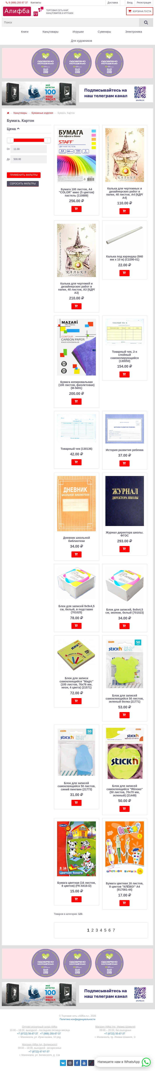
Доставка (113, 2)
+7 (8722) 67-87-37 (39, 1051)
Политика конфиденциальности (77, 1019)
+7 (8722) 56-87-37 (28, 1033)
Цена (11, 129)
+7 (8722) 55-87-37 (115, 1033)
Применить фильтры (24, 175)
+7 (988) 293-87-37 (50, 1033)
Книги (24, 31)
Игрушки (78, 31)
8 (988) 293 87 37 (17, 2)
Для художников (81, 40)
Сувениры (104, 31)
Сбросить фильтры (23, 183)
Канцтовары (51, 31)
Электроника (133, 31)
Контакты (36, 2)
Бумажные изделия (42, 113)
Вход (130, 2)
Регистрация (144, 2)
